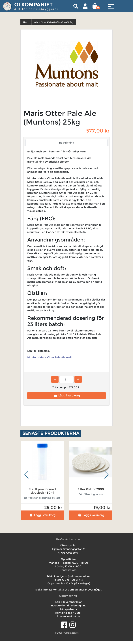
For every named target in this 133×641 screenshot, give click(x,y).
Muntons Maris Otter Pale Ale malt (49, 357)
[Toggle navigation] (111, 6)
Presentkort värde (68, 616)
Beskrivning (66, 142)
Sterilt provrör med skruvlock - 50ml (42, 490)
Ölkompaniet (33, 4)
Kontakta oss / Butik (68, 612)
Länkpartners (68, 609)
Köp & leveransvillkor (68, 602)
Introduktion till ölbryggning (68, 605)
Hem (25, 22)
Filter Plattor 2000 (91, 489)
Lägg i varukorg (66, 395)
